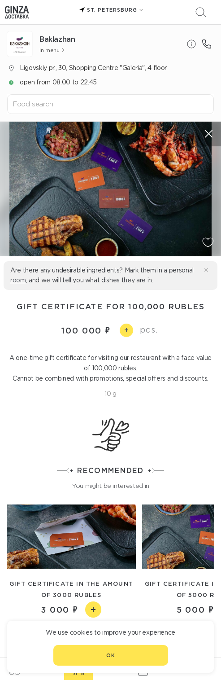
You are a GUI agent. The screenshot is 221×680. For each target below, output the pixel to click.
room (18, 280)
